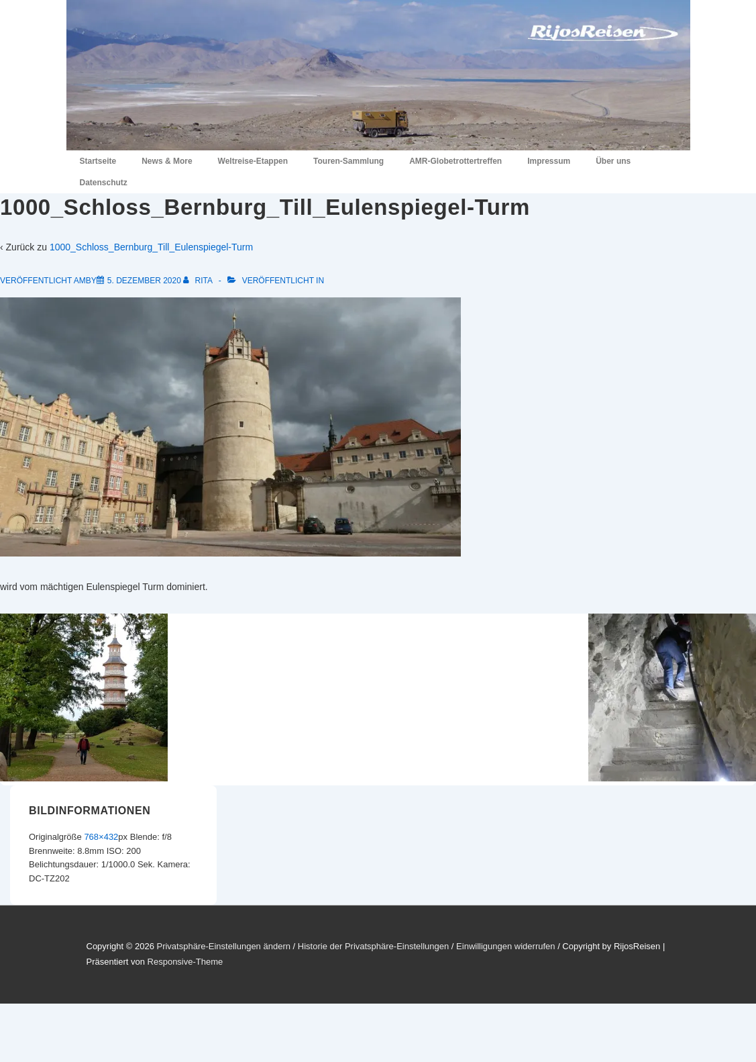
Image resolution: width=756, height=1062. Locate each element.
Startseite (98, 161)
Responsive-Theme (185, 962)
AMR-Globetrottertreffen (455, 161)
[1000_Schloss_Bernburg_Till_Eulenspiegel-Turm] (144, 280)
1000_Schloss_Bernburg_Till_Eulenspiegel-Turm (151, 247)
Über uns (613, 161)
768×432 (101, 837)
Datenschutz (103, 182)
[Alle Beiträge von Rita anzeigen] (198, 280)
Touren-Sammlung (348, 161)
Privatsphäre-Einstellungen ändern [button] (223, 946)
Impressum (548, 161)
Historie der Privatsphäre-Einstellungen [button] (373, 946)
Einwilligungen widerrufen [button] (505, 946)
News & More (167, 161)
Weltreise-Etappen (253, 161)
